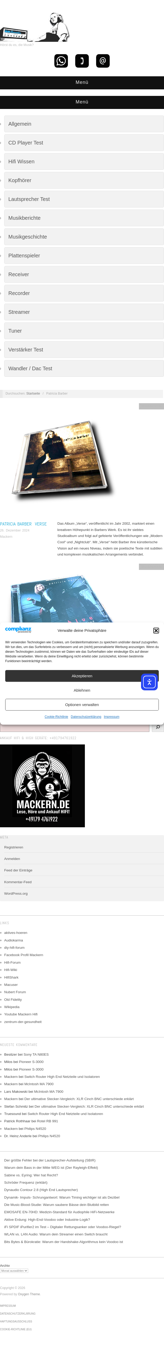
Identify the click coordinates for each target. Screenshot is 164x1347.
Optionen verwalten (82, 704)
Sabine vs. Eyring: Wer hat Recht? (31, 1175)
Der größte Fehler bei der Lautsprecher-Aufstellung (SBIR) (50, 1160)
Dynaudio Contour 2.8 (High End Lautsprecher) (41, 1190)
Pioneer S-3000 (31, 1062)
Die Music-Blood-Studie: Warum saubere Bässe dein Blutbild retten (56, 1205)
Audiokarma (13, 940)
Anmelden (12, 859)
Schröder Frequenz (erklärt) (26, 1182)
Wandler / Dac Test (30, 368)
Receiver (18, 274)
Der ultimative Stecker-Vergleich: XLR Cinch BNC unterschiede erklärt (79, 1099)
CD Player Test (25, 143)
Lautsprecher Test (29, 199)
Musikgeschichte (27, 237)
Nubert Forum (15, 992)
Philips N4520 (35, 1129)
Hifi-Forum (12, 962)
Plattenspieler (24, 255)
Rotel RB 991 (47, 1121)
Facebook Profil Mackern (23, 955)
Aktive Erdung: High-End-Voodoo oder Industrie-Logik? (47, 1220)
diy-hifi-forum (14, 948)
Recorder (19, 293)
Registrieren (13, 847)
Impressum (111, 717)
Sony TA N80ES (36, 1054)
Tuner (15, 331)
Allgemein (19, 124)
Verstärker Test (25, 349)
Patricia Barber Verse (23, 524)
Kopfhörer (19, 180)
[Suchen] (158, 727)
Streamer (19, 312)
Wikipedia (12, 1007)
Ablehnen (82, 690)
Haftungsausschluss (16, 1321)
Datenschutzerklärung (86, 717)
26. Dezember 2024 (15, 530)
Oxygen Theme (29, 1294)
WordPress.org (16, 893)
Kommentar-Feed (18, 882)
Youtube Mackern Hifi (21, 1014)
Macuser (11, 985)
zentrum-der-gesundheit (23, 1022)
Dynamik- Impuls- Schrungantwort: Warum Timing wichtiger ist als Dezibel (61, 1197)
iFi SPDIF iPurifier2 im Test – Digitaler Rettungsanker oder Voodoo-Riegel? (62, 1227)
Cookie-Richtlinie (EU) (16, 1329)
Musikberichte (24, 218)
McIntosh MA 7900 (39, 1084)
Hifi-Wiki (10, 970)
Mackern (6, 537)
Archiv (5, 1266)
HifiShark (11, 977)
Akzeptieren (82, 676)
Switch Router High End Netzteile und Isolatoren (62, 1077)
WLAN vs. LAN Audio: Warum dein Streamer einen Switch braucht (56, 1234)
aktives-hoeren (15, 933)
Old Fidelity (13, 1000)
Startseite (33, 393)
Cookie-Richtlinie (56, 717)
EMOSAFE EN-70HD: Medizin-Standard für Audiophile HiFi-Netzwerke (59, 1212)
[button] (156, 630)
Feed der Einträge (18, 870)
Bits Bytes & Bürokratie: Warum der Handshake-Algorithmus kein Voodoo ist (63, 1242)
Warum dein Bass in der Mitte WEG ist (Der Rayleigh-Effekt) (51, 1168)
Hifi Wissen (21, 161)
